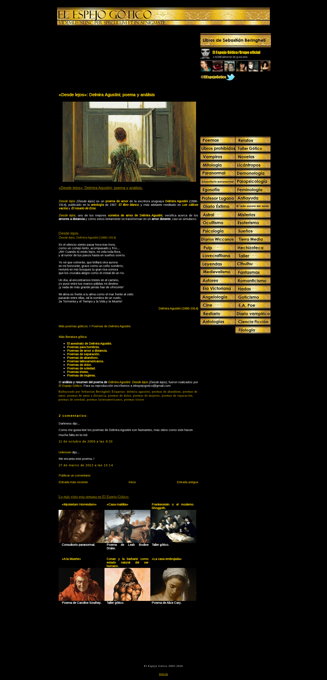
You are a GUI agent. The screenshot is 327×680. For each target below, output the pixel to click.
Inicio (132, 482)
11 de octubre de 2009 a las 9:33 (86, 441)
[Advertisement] (93, 59)
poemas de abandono (166, 391)
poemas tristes (134, 399)
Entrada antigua (187, 482)
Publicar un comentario (75, 475)
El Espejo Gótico (70, 385)
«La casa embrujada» (167, 559)
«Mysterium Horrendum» (79, 504)
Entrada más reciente (73, 482)
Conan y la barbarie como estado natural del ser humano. (127, 562)
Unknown (65, 452)
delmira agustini (138, 391)
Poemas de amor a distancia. (87, 350)
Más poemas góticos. (74, 326)
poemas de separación (177, 395)
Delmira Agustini (176, 201)
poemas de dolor (119, 395)
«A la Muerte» (71, 559)
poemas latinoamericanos (104, 399)
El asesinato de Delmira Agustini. (89, 343)
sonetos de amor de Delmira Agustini (135, 215)
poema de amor (117, 201)
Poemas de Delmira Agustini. (111, 326)
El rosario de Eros (83, 208)
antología (97, 204)
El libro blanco (128, 204)
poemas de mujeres (146, 395)
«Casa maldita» (117, 504)
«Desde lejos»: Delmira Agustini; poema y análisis (107, 94)
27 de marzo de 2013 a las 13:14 (86, 465)
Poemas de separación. (83, 354)
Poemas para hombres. (83, 347)
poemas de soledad (72, 399)
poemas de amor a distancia (86, 395)
